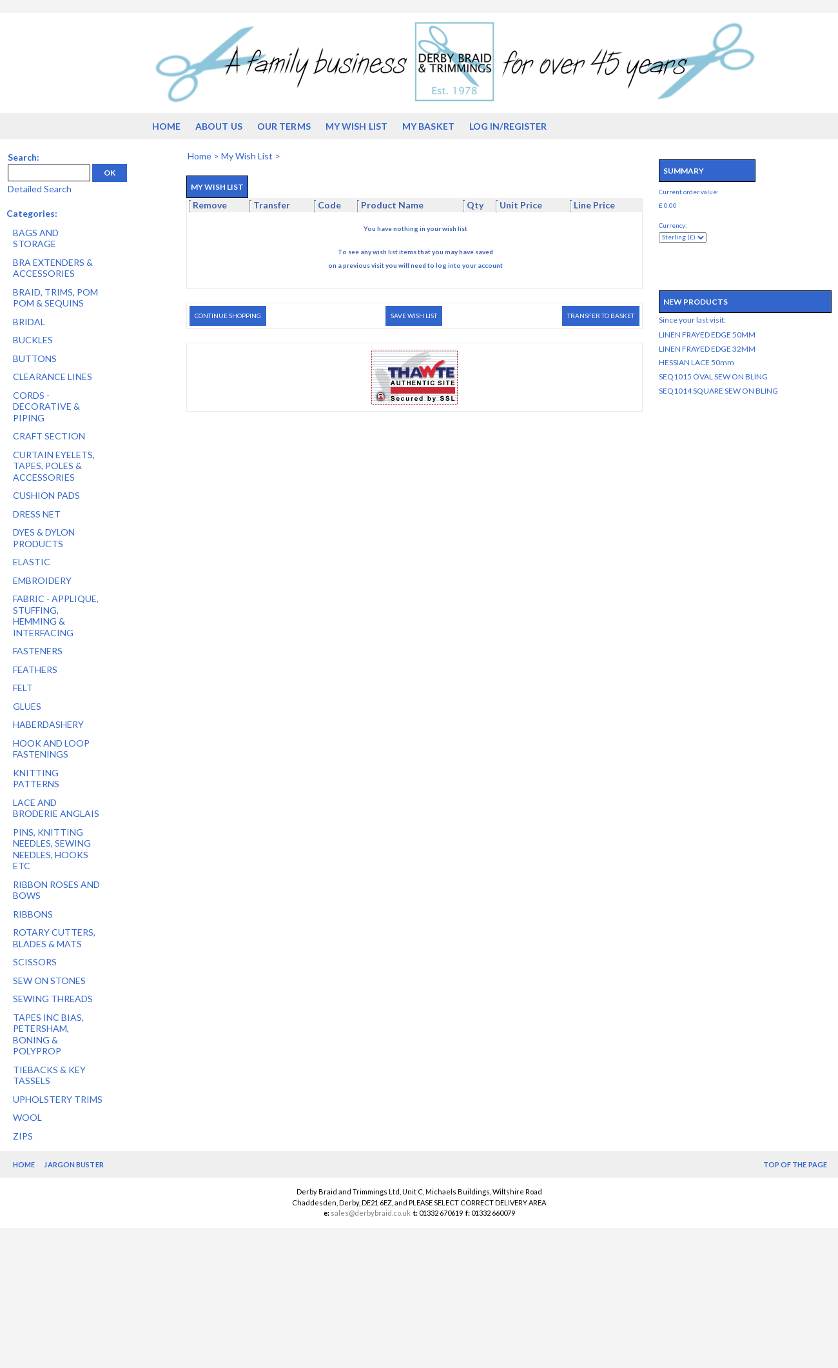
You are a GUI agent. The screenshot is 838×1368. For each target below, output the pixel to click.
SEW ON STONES (49, 980)
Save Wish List (414, 315)
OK (109, 172)
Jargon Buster (73, 1164)
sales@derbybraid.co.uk (371, 1213)
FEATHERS (35, 669)
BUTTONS (35, 358)
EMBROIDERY (42, 580)
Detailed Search (40, 188)
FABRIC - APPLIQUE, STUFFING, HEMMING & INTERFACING (56, 615)
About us (218, 126)
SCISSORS (35, 961)
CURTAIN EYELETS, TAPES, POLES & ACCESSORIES (54, 466)
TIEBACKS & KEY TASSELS (49, 1075)
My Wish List (356, 126)
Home (166, 126)
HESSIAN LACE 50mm (696, 362)
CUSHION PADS (46, 495)
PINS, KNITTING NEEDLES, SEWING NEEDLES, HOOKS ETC (52, 849)
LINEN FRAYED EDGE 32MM (707, 349)
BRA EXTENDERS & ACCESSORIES (53, 268)
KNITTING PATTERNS (36, 778)
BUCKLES (33, 339)
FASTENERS (38, 650)
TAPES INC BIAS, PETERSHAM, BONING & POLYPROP (48, 1034)
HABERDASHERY (48, 724)
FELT (23, 687)
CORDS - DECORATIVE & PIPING (46, 406)
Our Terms (284, 126)
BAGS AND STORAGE (36, 238)
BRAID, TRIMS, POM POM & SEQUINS (55, 298)
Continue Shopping (228, 315)
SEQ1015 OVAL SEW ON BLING (713, 376)
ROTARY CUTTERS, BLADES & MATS (54, 938)
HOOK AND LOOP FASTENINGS (51, 749)
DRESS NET (37, 513)
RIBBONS (33, 914)
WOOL (27, 1117)
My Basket (428, 126)
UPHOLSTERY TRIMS (57, 1099)
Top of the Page (795, 1164)
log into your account (469, 265)
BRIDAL (29, 321)
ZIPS (23, 1136)
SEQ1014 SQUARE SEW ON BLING (718, 391)
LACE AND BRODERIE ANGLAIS (56, 808)
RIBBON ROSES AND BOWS (56, 890)
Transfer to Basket (600, 315)
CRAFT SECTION (49, 435)
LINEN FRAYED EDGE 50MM (707, 334)
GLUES (27, 706)
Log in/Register (508, 126)
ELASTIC (31, 561)
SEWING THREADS (53, 998)
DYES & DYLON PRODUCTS (44, 538)
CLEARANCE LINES (52, 376)
